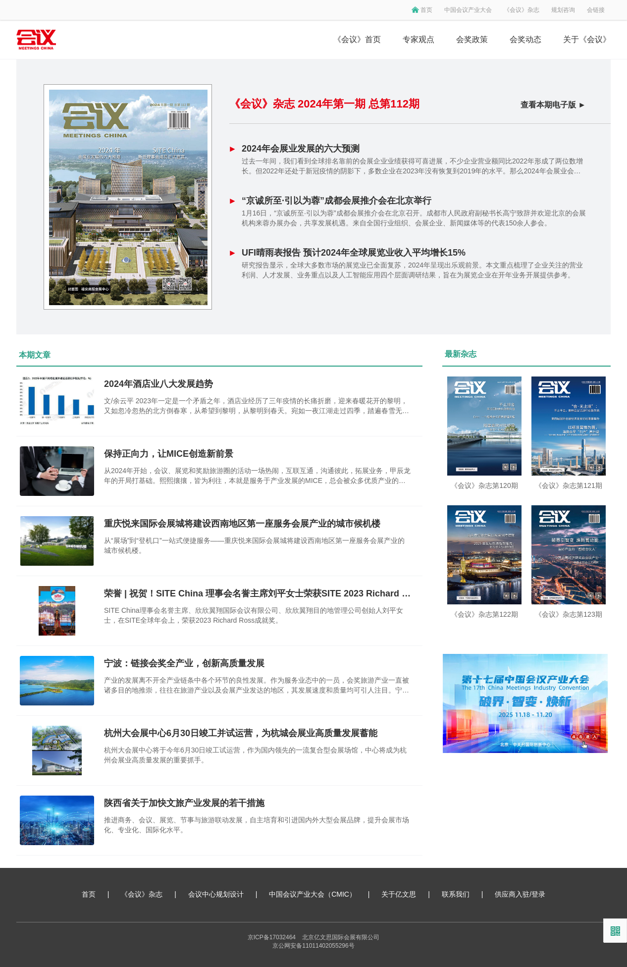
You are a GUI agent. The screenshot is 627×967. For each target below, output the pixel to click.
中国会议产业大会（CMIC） (312, 894)
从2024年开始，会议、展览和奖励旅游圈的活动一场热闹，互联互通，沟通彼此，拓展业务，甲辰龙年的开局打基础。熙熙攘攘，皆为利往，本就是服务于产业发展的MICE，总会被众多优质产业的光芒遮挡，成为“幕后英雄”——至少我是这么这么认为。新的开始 (257, 476)
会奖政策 (472, 39)
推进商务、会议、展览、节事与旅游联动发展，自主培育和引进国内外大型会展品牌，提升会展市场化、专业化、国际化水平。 (256, 825)
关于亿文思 (398, 894)
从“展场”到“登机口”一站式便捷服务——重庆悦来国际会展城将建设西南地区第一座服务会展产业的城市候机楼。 (254, 545)
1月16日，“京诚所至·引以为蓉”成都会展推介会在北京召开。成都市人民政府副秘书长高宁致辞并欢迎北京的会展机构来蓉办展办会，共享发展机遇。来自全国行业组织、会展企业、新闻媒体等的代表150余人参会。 (414, 218)
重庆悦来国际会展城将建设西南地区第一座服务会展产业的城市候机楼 (242, 524)
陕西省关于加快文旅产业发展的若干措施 (184, 803)
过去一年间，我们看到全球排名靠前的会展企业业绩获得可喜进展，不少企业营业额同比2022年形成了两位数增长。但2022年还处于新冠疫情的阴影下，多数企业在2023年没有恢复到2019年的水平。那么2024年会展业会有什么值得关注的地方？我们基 (412, 166)
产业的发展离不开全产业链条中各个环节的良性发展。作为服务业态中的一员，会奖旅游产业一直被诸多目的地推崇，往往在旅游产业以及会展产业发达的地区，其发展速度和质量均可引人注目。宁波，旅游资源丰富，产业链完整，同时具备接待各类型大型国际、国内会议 (256, 685)
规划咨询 (563, 9)
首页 (426, 9)
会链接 (596, 9)
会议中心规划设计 (216, 894)
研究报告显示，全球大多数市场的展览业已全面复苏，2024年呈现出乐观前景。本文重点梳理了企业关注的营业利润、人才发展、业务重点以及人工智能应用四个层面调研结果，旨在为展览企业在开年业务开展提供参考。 (412, 270)
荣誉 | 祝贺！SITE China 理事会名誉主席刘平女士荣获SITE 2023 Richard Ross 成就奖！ (257, 593)
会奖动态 (525, 39)
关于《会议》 (587, 39)
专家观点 (418, 39)
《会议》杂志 (521, 9)
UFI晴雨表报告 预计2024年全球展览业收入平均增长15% (354, 253)
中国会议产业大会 (468, 9)
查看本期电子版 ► (553, 105)
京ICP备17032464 (272, 937)
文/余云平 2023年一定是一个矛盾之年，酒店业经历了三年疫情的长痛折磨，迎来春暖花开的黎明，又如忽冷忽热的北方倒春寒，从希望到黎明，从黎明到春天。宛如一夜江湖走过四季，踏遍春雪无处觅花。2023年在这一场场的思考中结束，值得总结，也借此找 (256, 406)
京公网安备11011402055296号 (313, 945)
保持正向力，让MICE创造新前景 (168, 454)
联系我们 (456, 894)
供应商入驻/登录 (520, 894)
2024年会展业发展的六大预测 (301, 149)
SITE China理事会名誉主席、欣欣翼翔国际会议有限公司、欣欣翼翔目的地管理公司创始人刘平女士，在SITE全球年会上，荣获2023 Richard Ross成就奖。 (253, 615)
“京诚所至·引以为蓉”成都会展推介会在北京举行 (336, 201)
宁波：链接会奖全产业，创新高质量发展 (184, 663)
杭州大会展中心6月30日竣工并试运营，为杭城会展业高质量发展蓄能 (240, 733)
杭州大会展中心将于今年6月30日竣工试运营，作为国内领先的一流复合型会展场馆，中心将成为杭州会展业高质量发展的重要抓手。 (255, 755)
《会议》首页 (357, 39)
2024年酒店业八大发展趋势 (158, 384)
